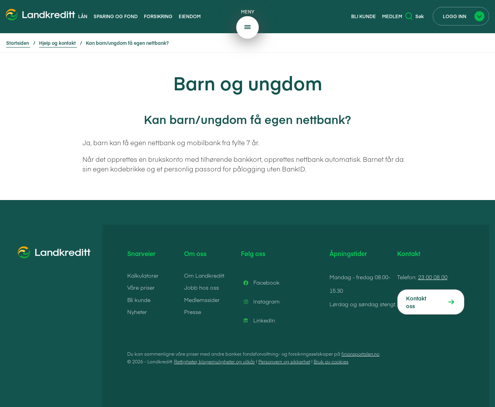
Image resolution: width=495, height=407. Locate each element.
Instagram (260, 301)
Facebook (260, 282)
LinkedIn (258, 320)
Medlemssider (202, 300)
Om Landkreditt (204, 275)
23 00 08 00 (432, 277)
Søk (414, 16)
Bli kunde (363, 16)
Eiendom (190, 16)
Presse (192, 311)
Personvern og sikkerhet (284, 361)
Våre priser (141, 287)
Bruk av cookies (331, 361)
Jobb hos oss (201, 287)
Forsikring (158, 16)
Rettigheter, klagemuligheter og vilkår (214, 361)
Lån (82, 16)
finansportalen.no (360, 354)
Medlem (392, 16)
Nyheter (137, 311)
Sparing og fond (116, 16)
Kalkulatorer (143, 275)
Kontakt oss (416, 302)
